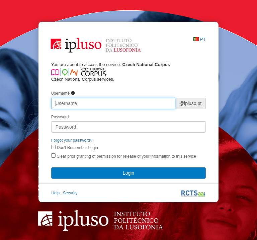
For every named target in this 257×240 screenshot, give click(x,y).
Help (55, 193)
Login (128, 173)
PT (203, 39)
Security (70, 193)
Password (60, 117)
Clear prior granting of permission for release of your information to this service (123, 156)
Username (60, 93)
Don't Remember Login (77, 147)
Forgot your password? (71, 140)
